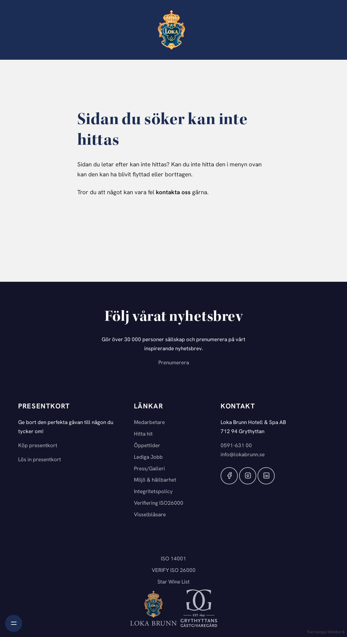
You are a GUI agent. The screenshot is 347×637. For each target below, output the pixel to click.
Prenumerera (173, 363)
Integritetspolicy (153, 491)
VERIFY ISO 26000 (174, 570)
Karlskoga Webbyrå (325, 632)
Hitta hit (143, 434)
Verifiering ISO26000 (158, 503)
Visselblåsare (150, 515)
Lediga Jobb (148, 457)
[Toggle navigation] (13, 623)
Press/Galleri (149, 469)
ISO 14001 (173, 559)
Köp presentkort (37, 445)
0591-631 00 (236, 445)
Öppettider (147, 445)
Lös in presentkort (39, 460)
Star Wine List (173, 582)
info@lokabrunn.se (243, 455)
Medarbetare (149, 422)
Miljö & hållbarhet (155, 480)
